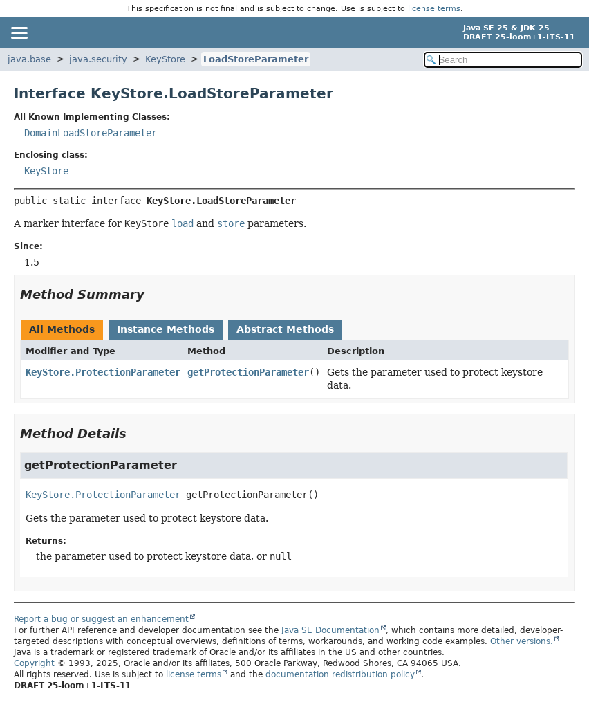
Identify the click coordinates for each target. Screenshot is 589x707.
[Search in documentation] (503, 60)
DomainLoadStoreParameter (90, 132)
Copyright (34, 663)
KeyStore (165, 59)
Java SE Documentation (330, 630)
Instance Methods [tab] (165, 329)
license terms (434, 8)
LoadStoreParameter (255, 59)
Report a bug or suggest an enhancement (101, 619)
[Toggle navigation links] (18, 32)
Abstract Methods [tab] (285, 329)
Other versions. (521, 641)
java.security (98, 59)
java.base (29, 59)
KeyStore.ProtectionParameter (103, 372)
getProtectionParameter (248, 372)
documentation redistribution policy (340, 674)
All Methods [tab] (62, 329)
